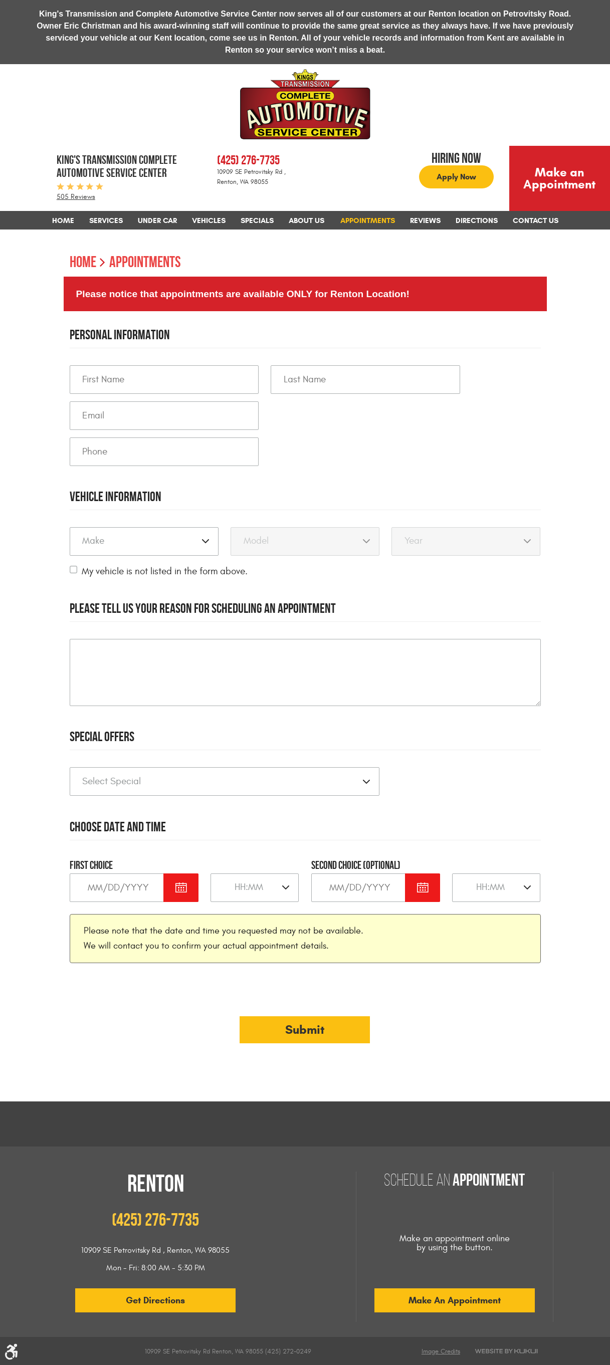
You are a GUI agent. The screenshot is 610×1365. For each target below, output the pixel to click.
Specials (257, 220)
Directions (477, 220)
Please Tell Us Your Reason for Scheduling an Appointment (203, 608)
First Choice (91, 865)
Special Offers (102, 736)
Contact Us (535, 220)
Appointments (367, 220)
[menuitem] (63, 220)
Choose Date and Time (118, 826)
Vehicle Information (115, 496)
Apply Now (456, 176)
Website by (506, 1351)
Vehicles (209, 220)
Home (63, 220)
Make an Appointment (559, 178)
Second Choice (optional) (355, 865)
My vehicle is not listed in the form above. (165, 571)
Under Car (157, 220)
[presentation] (146, 996)
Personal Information (120, 334)
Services (106, 220)
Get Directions (155, 1300)
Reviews (425, 220)
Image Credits (441, 1351)
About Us (306, 220)
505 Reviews (76, 196)
